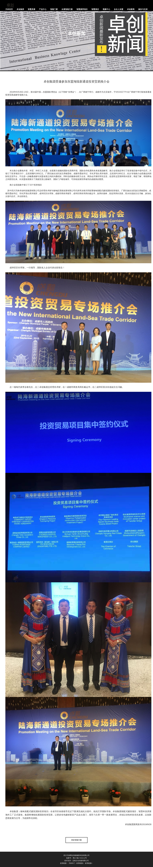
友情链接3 (88, 863)
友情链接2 (80, 863)
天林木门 (72, 863)
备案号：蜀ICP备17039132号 (76, 858)
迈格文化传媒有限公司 (81, 861)
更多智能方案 (76, 840)
